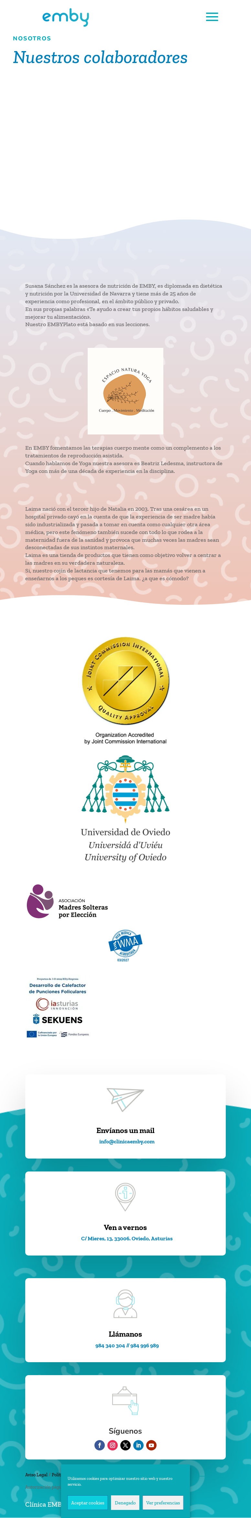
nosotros (32, 38)
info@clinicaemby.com (127, 1141)
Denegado (125, 1503)
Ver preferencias (163, 1503)
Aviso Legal (36, 1475)
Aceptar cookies (87, 1503)
